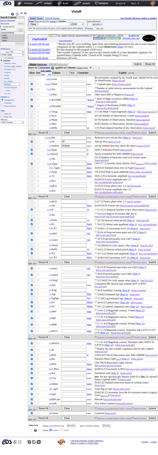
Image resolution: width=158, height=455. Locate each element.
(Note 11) (134, 306)
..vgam (12, 40)
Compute (6, 60)
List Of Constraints (58, 64)
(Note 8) (126, 290)
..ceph (12, 35)
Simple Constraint (38, 64)
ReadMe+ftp (134, 35)
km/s (89, 163)
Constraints (46, 67)
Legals (153, 442)
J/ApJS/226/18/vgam (40, 52)
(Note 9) (124, 294)
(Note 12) (140, 310)
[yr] (89, 298)
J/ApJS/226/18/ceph (39, 44)
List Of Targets (52, 18)
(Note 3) (131, 220)
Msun (90, 302)
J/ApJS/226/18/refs (39, 58)
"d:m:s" (91, 106)
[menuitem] (7, 3)
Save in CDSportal (7, 20)
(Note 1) (134, 98)
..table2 (12, 38)
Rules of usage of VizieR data (84, 443)
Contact (144, 442)
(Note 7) (142, 267)
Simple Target (36, 18)
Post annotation (65, 40)
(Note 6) (136, 239)
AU (88, 233)
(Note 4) (134, 228)
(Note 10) (124, 302)
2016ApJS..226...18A (131, 38)
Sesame (53, 21)
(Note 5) (142, 232)
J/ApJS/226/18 (12, 33)
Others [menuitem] (119, 3)
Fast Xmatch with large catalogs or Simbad (138, 18)
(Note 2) (127, 137)
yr (88, 128)
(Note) (120, 47)
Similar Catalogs (112, 38)
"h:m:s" (91, 100)
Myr (89, 294)
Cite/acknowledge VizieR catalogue (87, 441)
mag (89, 111)
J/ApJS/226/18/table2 (40, 49)
